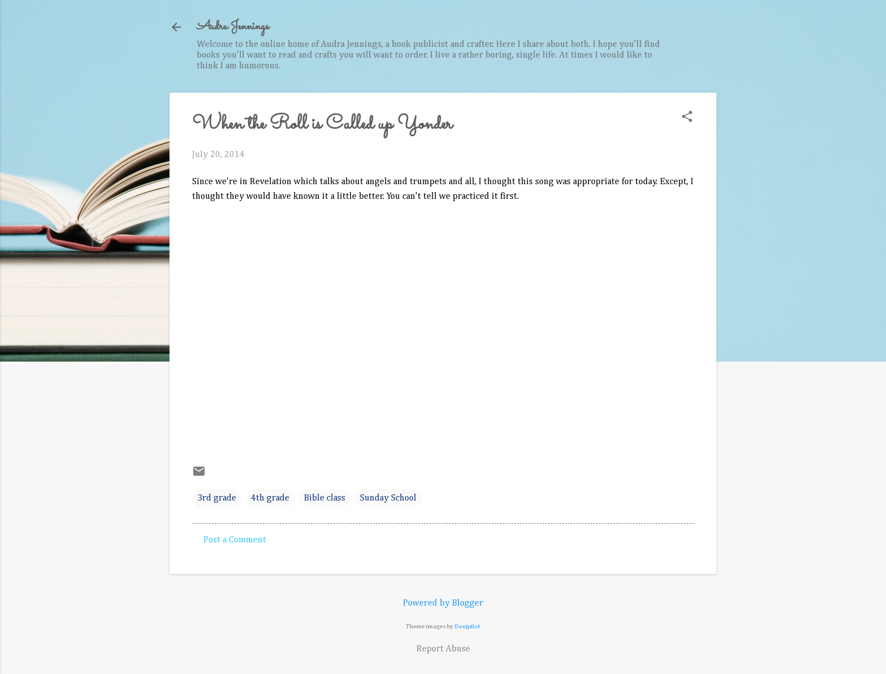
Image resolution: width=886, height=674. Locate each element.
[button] (687, 118)
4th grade (270, 498)
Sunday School (388, 498)
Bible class (324, 498)
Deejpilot (467, 626)
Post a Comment (234, 540)
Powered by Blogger (443, 603)
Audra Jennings (233, 27)
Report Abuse (443, 649)
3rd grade (216, 498)
